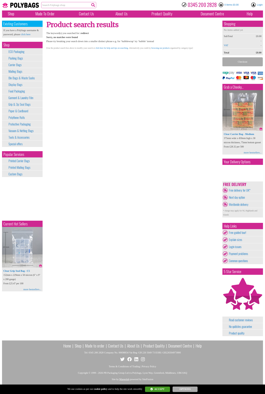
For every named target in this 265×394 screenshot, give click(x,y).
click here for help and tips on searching (111, 48)
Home (67, 346)
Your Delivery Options (237, 161)
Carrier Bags (15, 65)
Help (250, 14)
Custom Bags (15, 174)
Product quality (236, 333)
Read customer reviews (241, 320)
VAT (226, 45)
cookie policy (100, 389)
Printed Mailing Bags (19, 167)
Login (260, 4)
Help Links (230, 226)
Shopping (229, 23)
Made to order (94, 346)
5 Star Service (232, 271)
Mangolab (124, 379)
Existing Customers (15, 23)
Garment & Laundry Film (20, 98)
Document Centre (180, 346)
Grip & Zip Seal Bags (19, 104)
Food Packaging (16, 91)
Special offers (15, 144)
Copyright (83, 373)
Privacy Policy (149, 366)
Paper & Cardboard (18, 111)
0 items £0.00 (231, 4)
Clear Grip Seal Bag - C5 (16, 271)
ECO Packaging (16, 52)
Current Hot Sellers (15, 223)
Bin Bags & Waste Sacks (21, 78)
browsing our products (160, 48)
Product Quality (154, 346)
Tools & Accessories (19, 137)
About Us (121, 14)
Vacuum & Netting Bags (21, 131)
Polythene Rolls (16, 117)
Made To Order (45, 14)
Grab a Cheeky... (234, 87)
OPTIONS (185, 389)
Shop (11, 14)
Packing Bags (15, 58)
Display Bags (15, 85)
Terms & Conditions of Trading (124, 366)
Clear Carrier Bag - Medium (239, 134)
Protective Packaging (19, 124)
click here (25, 34)
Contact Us (86, 14)
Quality (161, 14)
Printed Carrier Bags (19, 161)
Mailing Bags (15, 71)
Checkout (242, 61)
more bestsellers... (32, 289)
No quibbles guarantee (240, 327)
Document (212, 14)
